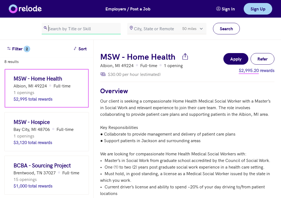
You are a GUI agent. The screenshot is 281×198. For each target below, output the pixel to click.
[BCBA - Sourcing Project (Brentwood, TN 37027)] (46, 175)
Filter (18, 49)
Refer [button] (262, 59)
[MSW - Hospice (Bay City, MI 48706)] (46, 131)
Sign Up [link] (258, 9)
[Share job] (185, 56)
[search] (81, 28)
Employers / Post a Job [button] (127, 9)
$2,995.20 (249, 70)
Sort (81, 48)
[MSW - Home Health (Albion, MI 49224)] (46, 88)
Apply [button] (235, 59)
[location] (166, 28)
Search (226, 28)
